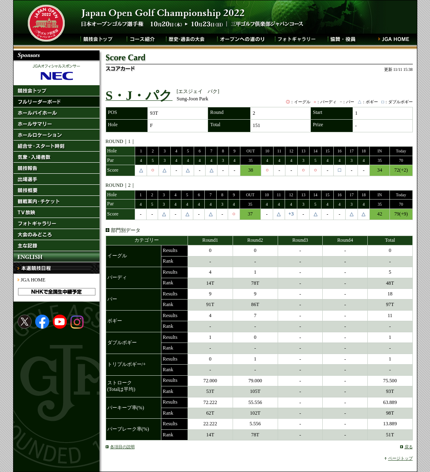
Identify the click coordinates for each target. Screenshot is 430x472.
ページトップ (400, 458)
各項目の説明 (122, 447)
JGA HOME (33, 280)
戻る (409, 447)
